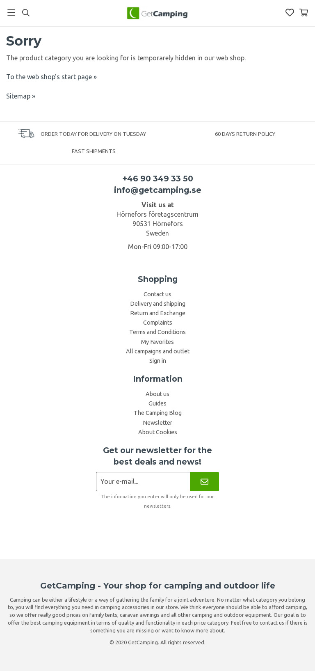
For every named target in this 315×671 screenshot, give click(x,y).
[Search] (25, 12)
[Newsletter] (204, 481)
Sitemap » (20, 96)
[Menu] (11, 12)
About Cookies (157, 432)
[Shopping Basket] (304, 12)
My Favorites (157, 342)
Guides (157, 403)
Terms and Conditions (157, 332)
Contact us (157, 294)
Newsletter (157, 422)
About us (157, 394)
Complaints (157, 322)
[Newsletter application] (143, 481)
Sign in (157, 360)
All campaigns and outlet (157, 351)
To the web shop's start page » (51, 76)
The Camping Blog (158, 413)
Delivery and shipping (157, 303)
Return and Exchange (157, 313)
